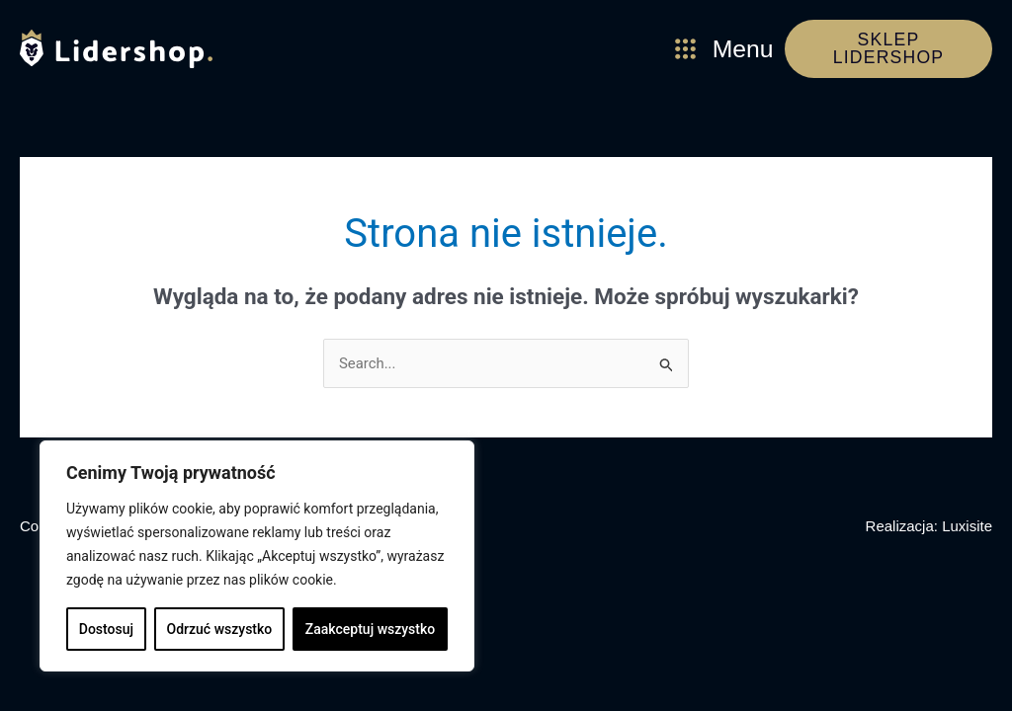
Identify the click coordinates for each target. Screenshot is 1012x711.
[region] (257, 556)
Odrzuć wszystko (220, 629)
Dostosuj (106, 629)
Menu (744, 49)
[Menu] (685, 50)
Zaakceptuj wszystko (370, 629)
